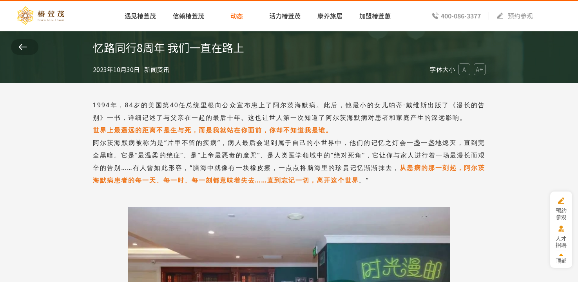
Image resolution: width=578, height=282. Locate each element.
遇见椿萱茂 (140, 15)
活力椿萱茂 (285, 15)
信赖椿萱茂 (188, 15)
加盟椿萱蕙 (375, 15)
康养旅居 (329, 15)
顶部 (561, 260)
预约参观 (520, 15)
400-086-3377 (461, 15)
